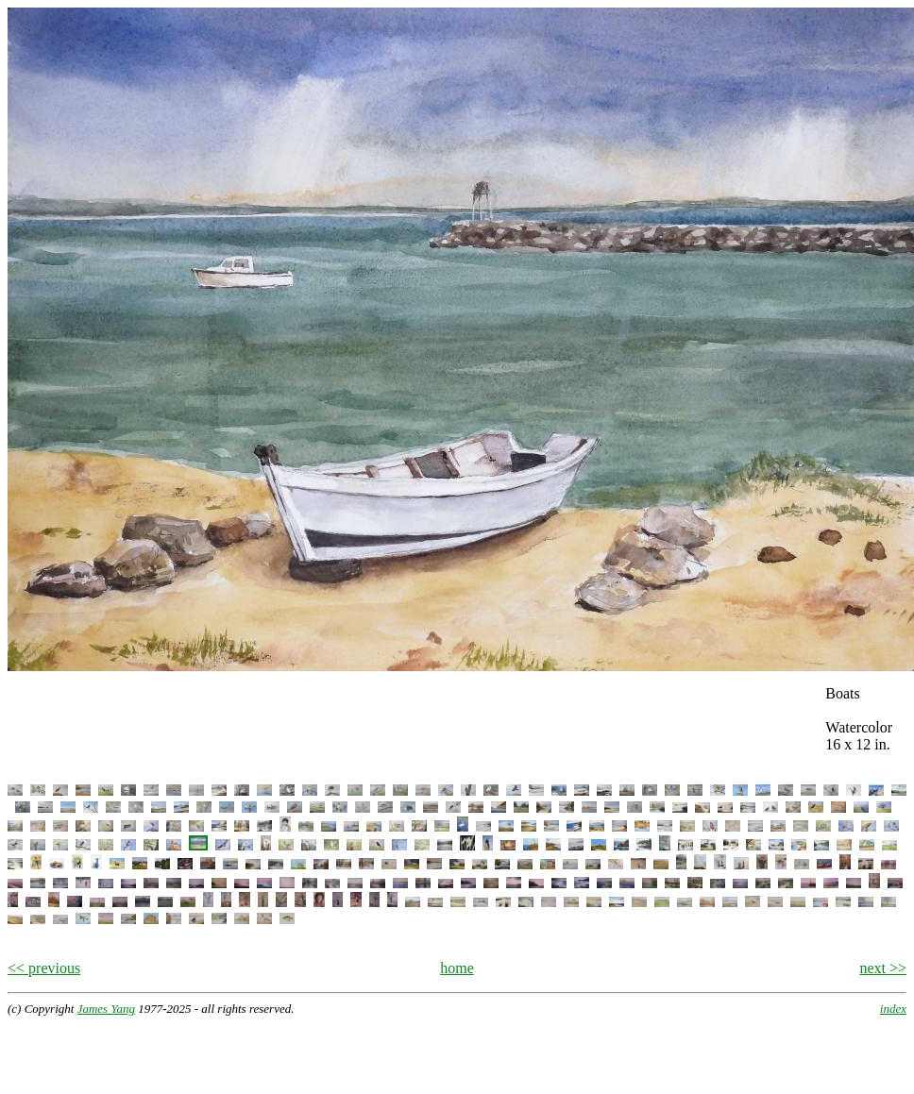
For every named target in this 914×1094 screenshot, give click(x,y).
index (893, 1008)
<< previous (44, 968)
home (457, 968)
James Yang (106, 1008)
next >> (882, 968)
